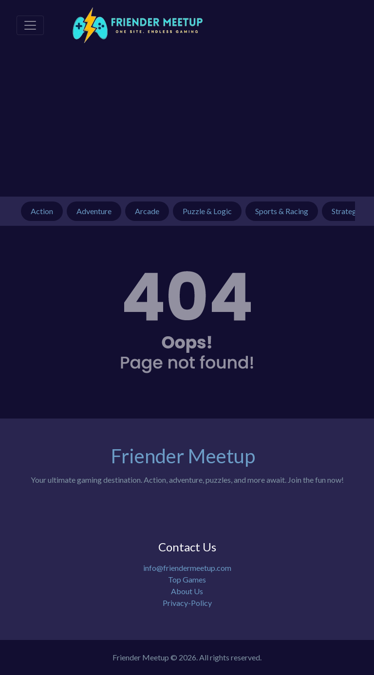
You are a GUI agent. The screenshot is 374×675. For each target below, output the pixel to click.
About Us (187, 591)
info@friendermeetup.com (187, 567)
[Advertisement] (187, 123)
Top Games (187, 579)
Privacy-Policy (187, 602)
